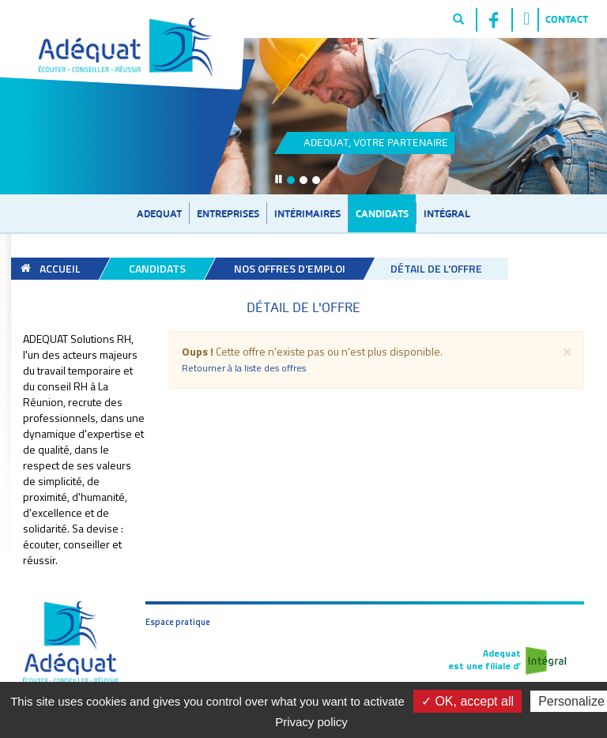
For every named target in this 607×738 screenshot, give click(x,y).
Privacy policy (311, 722)
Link (388, 117)
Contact (566, 19)
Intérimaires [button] (307, 213)
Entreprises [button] (228, 213)
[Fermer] (567, 350)
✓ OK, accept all (467, 701)
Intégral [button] (447, 213)
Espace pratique (177, 622)
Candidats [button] (382, 213)
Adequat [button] (159, 213)
